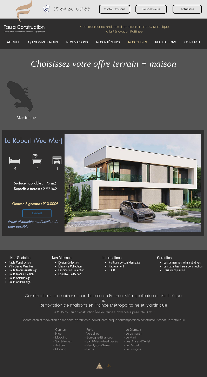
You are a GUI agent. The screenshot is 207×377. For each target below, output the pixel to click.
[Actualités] (187, 9)
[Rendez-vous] (151, 9)
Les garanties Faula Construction (182, 266)
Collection (73, 262)
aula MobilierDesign (22, 274)
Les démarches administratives (182, 262)
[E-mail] (37, 213)
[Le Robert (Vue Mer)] (36, 141)
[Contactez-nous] (114, 9)
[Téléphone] (46, 9)
